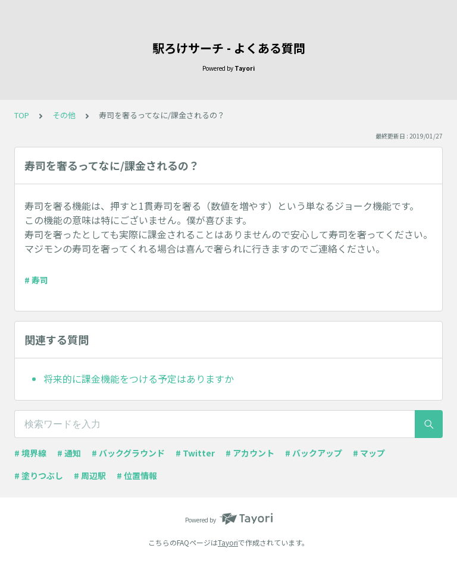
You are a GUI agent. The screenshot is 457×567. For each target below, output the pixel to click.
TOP (21, 115)
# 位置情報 (137, 475)
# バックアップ (313, 453)
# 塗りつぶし (38, 475)
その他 (64, 115)
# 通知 (69, 453)
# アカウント (250, 453)
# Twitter (195, 453)
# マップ (369, 453)
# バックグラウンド (128, 453)
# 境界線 (30, 453)
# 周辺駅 (90, 475)
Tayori (228, 542)
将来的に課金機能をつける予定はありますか (138, 378)
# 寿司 (36, 280)
